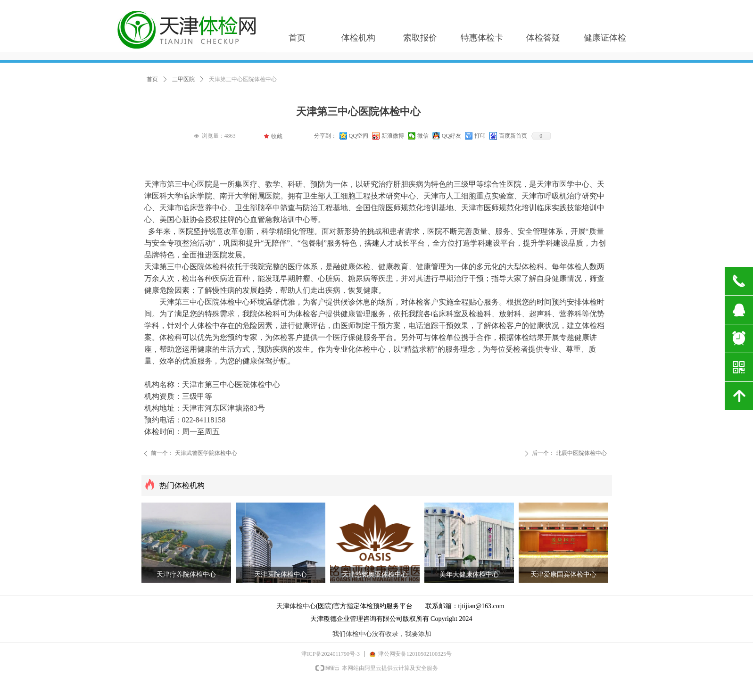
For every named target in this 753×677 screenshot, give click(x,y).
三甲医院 (183, 79)
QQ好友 (451, 135)
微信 (423, 135)
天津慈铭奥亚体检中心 (375, 574)
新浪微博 (392, 135)
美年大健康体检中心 (469, 574)
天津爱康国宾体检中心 (563, 574)
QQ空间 (358, 135)
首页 (152, 79)
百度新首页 (513, 135)
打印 (480, 135)
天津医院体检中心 (280, 574)
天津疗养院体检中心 (186, 574)
